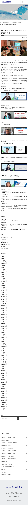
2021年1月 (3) (4, 359)
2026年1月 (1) (4, 260)
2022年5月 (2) (4, 335)
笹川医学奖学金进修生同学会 (8, 61)
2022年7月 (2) (4, 332)
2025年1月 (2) (4, 279)
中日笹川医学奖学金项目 (6, 244)
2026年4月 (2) (4, 256)
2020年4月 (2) (4, 373)
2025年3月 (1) (4, 276)
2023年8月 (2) (4, 310)
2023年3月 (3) (4, 319)
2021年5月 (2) (4, 353)
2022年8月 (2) (4, 330)
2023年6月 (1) (4, 314)
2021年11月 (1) (4, 344)
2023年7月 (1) (4, 312)
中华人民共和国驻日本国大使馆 (6, 464)
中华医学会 (3, 469)
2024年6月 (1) (4, 292)
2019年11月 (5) (4, 382)
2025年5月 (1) (4, 272)
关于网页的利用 (9, 500)
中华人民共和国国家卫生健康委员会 (7, 466)
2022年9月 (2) (4, 328)
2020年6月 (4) (4, 370)
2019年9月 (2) (4, 386)
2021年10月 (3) (4, 346)
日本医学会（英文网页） (5, 440)
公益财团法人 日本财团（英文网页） (8, 456)
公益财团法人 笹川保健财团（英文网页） (9, 458)
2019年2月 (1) (4, 397)
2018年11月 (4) (4, 400)
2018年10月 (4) (4, 402)
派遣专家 (3, 241)
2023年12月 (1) (4, 303)
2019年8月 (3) (4, 388)
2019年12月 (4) (4, 381)
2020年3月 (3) (4, 375)
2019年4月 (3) (4, 393)
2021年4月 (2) (4, 355)
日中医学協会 (4, 242)
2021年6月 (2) (4, 352)
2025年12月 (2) (4, 261)
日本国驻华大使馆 (4, 461)
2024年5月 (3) (4, 294)
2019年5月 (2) (4, 391)
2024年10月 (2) (4, 285)
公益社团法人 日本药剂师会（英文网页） (9, 448)
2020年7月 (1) (4, 368)
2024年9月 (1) (4, 287)
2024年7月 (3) (4, 290)
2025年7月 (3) (4, 270)
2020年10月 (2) (4, 364)
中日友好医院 (3, 472)
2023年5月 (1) (4, 316)
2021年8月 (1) (4, 348)
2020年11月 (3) (4, 362)
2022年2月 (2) (4, 341)
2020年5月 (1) (4, 372)
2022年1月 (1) (4, 343)
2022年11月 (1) (4, 325)
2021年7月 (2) (4, 350)
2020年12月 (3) (4, 361)
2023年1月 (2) (4, 321)
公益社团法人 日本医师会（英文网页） (8, 437)
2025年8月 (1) (4, 269)
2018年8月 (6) (4, 404)
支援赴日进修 (4, 248)
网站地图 (20, 500)
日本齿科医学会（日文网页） (6, 445)
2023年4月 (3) (4, 317)
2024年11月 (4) (4, 283)
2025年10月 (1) (4, 265)
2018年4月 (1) (4, 406)
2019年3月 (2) (4, 395)
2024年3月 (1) (4, 298)
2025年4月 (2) (4, 274)
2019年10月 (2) (4, 384)
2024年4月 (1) (4, 296)
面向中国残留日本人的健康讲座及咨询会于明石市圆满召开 (14, 228)
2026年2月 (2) (4, 258)
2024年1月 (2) (4, 301)
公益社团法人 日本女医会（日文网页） (8, 453)
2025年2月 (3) (4, 278)
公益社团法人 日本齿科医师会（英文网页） (9, 442)
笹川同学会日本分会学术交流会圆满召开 (14, 220)
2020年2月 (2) (4, 377)
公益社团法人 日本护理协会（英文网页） (9, 450)
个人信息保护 (15, 500)
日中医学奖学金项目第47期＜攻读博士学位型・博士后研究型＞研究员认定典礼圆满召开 (14, 224)
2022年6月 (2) (4, 334)
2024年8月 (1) (4, 288)
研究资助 (3, 246)
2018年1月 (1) (4, 409)
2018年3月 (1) (4, 408)
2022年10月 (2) (4, 326)
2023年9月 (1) (4, 308)
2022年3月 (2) (4, 339)
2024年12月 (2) (4, 281)
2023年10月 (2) (4, 307)
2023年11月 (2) (4, 305)
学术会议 (3, 239)
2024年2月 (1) (4, 299)
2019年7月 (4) (4, 390)
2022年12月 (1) (4, 323)
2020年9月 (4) (4, 366)
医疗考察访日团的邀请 (5, 237)
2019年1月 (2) (4, 399)
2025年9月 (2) (4, 267)
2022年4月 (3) (4, 337)
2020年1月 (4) (4, 379)
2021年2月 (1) (4, 357)
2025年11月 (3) (4, 263)
